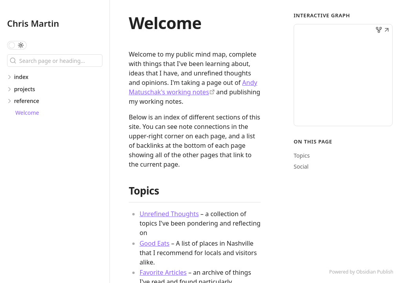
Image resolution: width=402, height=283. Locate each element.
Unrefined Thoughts (169, 213)
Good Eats (154, 243)
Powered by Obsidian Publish (361, 271)
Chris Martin (33, 23)
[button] (386, 30)
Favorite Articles (162, 272)
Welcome (27, 112)
